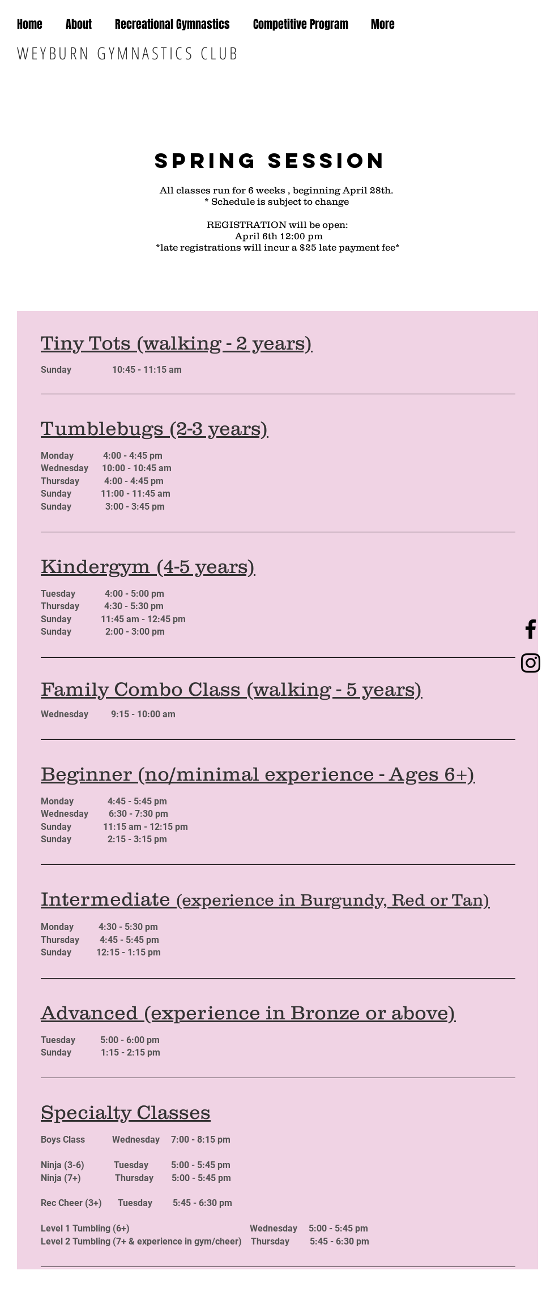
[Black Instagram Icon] (531, 663)
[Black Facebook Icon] (531, 629)
